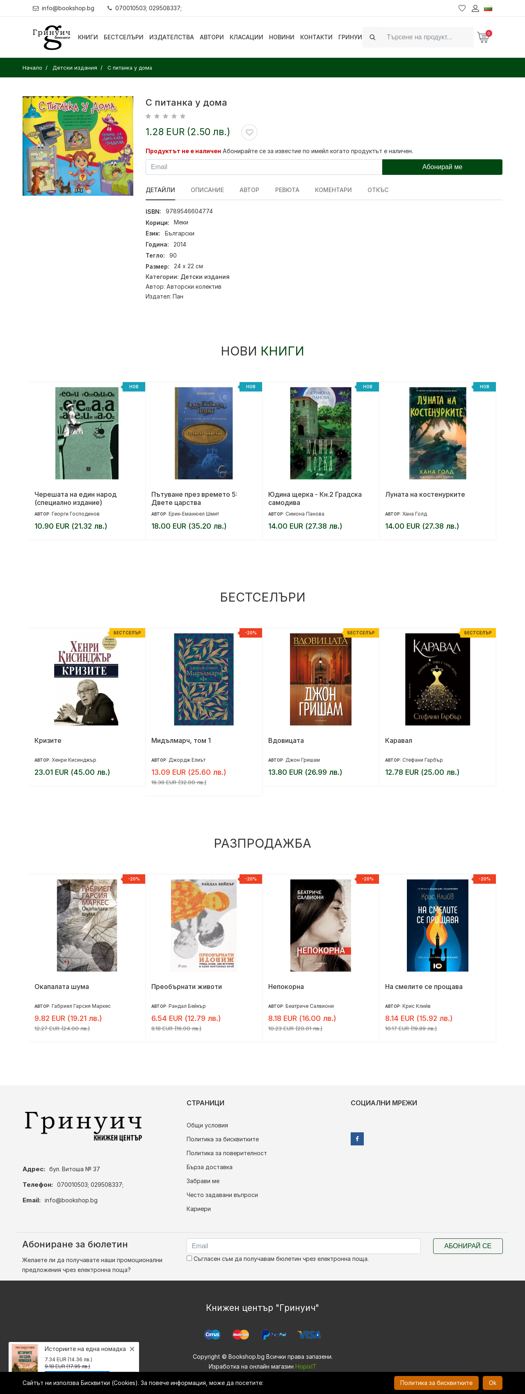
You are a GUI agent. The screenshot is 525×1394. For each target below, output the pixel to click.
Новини (281, 37)
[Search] (428, 37)
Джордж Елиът (187, 760)
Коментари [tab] (333, 189)
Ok (492, 1382)
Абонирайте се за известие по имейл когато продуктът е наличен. (318, 150)
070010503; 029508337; (145, 8)
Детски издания (205, 276)
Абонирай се (467, 1245)
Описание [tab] (207, 189)
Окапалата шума (61, 986)
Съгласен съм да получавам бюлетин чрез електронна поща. (278, 1258)
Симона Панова (304, 514)
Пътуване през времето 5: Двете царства (194, 498)
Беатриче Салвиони (309, 1006)
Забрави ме (203, 1180)
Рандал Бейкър (187, 1006)
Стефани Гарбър (422, 760)
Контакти (316, 37)
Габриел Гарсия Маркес (81, 1006)
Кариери (199, 1208)
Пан (178, 296)
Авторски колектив (194, 286)
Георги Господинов (76, 514)
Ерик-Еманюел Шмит (194, 514)
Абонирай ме (442, 166)
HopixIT (306, 1366)
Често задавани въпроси (222, 1194)
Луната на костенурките (425, 494)
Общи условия (207, 1125)
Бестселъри (124, 37)
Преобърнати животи (186, 986)
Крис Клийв (416, 1006)
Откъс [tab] (377, 189)
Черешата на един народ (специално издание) (75, 498)
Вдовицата (286, 740)
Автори (212, 37)
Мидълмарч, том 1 (181, 740)
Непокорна (286, 986)
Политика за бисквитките (223, 1139)
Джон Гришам (302, 760)
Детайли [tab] (160, 189)
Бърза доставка (210, 1166)
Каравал (398, 740)
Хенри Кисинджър (74, 760)
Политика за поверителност (227, 1153)
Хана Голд (414, 514)
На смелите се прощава (424, 986)
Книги (88, 37)
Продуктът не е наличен (183, 150)
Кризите (48, 740)
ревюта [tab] (287, 189)
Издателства (171, 37)
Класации (246, 37)
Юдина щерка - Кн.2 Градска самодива (315, 498)
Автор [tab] (249, 189)
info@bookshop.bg (64, 8)
